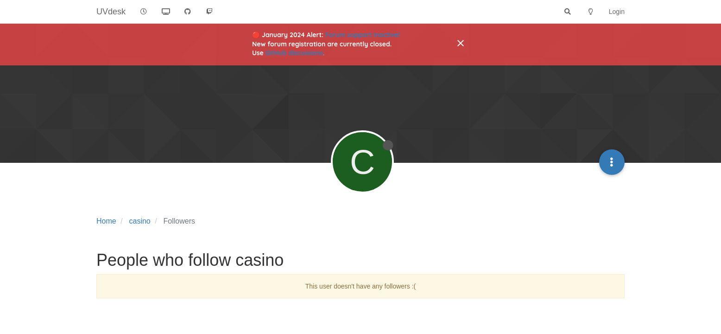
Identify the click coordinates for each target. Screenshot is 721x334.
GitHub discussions (294, 53)
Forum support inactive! (362, 35)
